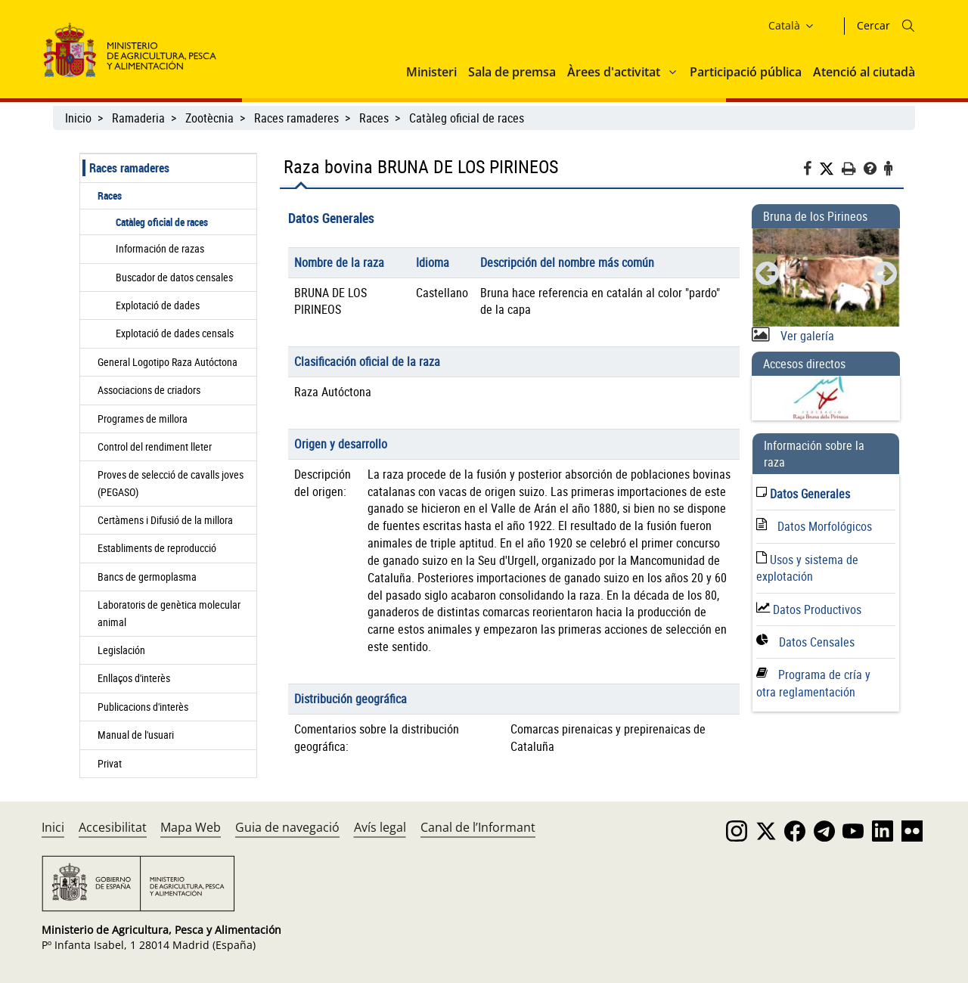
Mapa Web (190, 827)
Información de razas (160, 248)
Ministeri (431, 72)
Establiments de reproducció (157, 548)
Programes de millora (143, 418)
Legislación (121, 650)
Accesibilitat (113, 827)
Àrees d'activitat (613, 72)
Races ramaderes (296, 118)
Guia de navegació (287, 827)
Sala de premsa (512, 72)
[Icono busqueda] (908, 25)
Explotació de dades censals (175, 333)
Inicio (78, 118)
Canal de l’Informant (477, 827)
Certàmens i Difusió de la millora (165, 520)
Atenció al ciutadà (864, 72)
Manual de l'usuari (138, 734)
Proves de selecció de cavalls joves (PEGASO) (171, 482)
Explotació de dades (158, 305)
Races (374, 118)
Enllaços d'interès (134, 678)
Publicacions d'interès (144, 706)
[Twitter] (830, 169)
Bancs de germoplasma (147, 576)
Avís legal (380, 827)
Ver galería (805, 335)
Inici (53, 827)
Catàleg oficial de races (468, 118)
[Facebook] (811, 170)
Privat (113, 763)
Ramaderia (138, 118)
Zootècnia (209, 118)
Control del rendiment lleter (155, 446)
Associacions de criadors (149, 390)
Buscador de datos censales (174, 277)
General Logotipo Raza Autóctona (167, 362)
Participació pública (746, 72)
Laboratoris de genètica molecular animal (169, 612)
